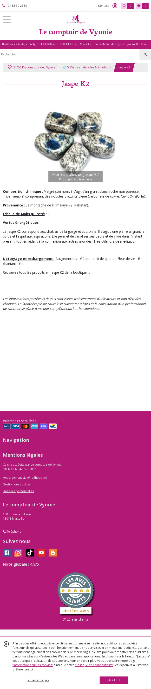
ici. (89, 272)
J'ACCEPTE (113, 680)
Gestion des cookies (17, 484)
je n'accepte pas (38, 680)
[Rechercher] (145, 54)
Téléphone (12, 532)
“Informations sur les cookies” (33, 665)
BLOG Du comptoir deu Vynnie (31, 67)
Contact (103, 6)
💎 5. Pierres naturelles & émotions (87, 67)
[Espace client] (115, 6)
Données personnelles (18, 491)
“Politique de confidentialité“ (94, 665)
